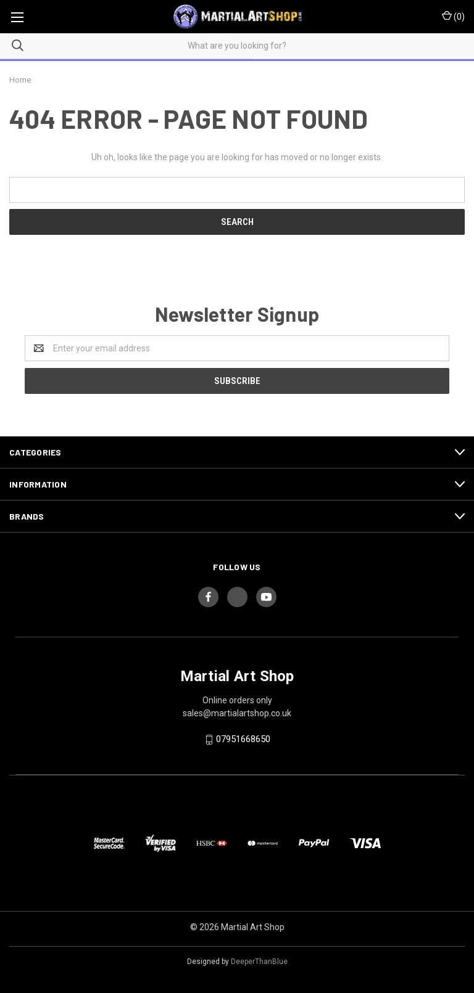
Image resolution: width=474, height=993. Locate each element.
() (453, 16)
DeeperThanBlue (259, 961)
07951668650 (243, 739)
